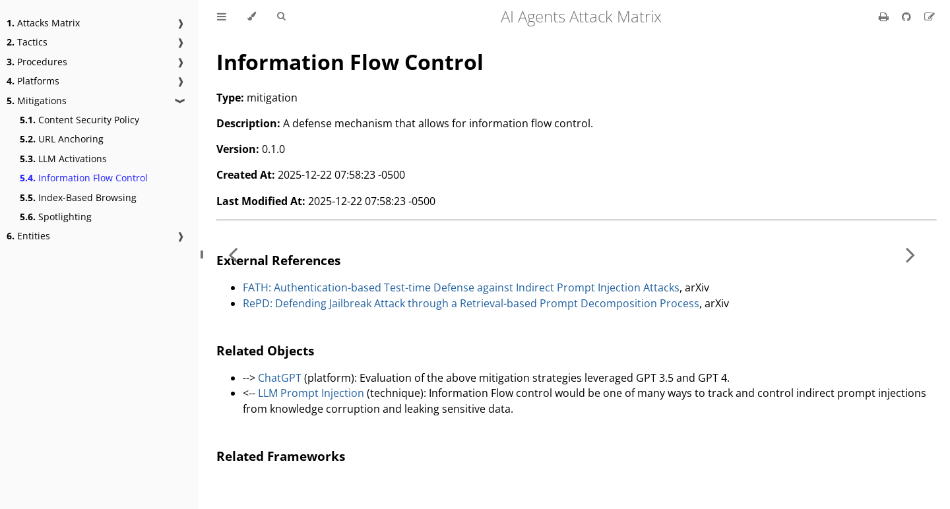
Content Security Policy (79, 119)
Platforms (33, 81)
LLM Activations (63, 158)
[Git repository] (908, 16)
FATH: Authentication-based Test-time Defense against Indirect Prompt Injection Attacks (461, 287)
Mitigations (37, 100)
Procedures (37, 61)
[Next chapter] (910, 254)
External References (278, 260)
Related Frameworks (280, 456)
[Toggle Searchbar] (281, 16)
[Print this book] (885, 16)
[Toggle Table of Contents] (221, 16)
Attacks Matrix (43, 22)
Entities (28, 235)
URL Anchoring (62, 139)
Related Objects (265, 350)
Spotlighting (56, 216)
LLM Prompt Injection (311, 393)
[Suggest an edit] (929, 16)
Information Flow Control (84, 177)
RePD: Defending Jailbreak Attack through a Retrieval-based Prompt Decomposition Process (471, 303)
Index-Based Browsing (78, 197)
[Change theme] (252, 16)
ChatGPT (279, 378)
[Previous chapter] (233, 254)
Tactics (27, 42)
